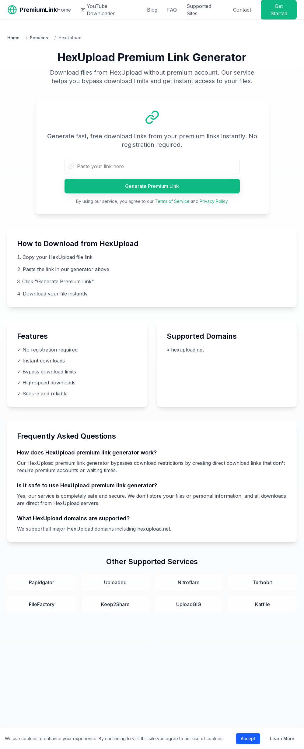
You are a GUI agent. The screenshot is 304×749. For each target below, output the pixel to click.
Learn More (282, 738)
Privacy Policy (214, 201)
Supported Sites (199, 9)
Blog (152, 10)
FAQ (172, 10)
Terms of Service (172, 201)
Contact (242, 10)
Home (64, 10)
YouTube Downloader (98, 9)
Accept (248, 738)
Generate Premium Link (152, 186)
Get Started (279, 9)
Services (39, 37)
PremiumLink (38, 9)
